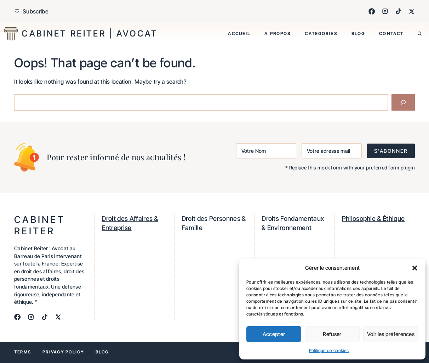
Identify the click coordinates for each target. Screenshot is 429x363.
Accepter (274, 334)
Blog (358, 33)
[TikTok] (398, 11)
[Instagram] (385, 11)
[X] (411, 11)
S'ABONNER (391, 151)
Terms (22, 352)
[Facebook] (371, 11)
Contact (391, 33)
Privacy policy (63, 352)
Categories (321, 33)
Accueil (239, 33)
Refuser (332, 334)
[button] (414, 268)
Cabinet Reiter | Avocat (90, 33)
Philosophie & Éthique (373, 218)
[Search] (403, 102)
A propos (277, 33)
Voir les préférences (390, 334)
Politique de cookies (329, 350)
